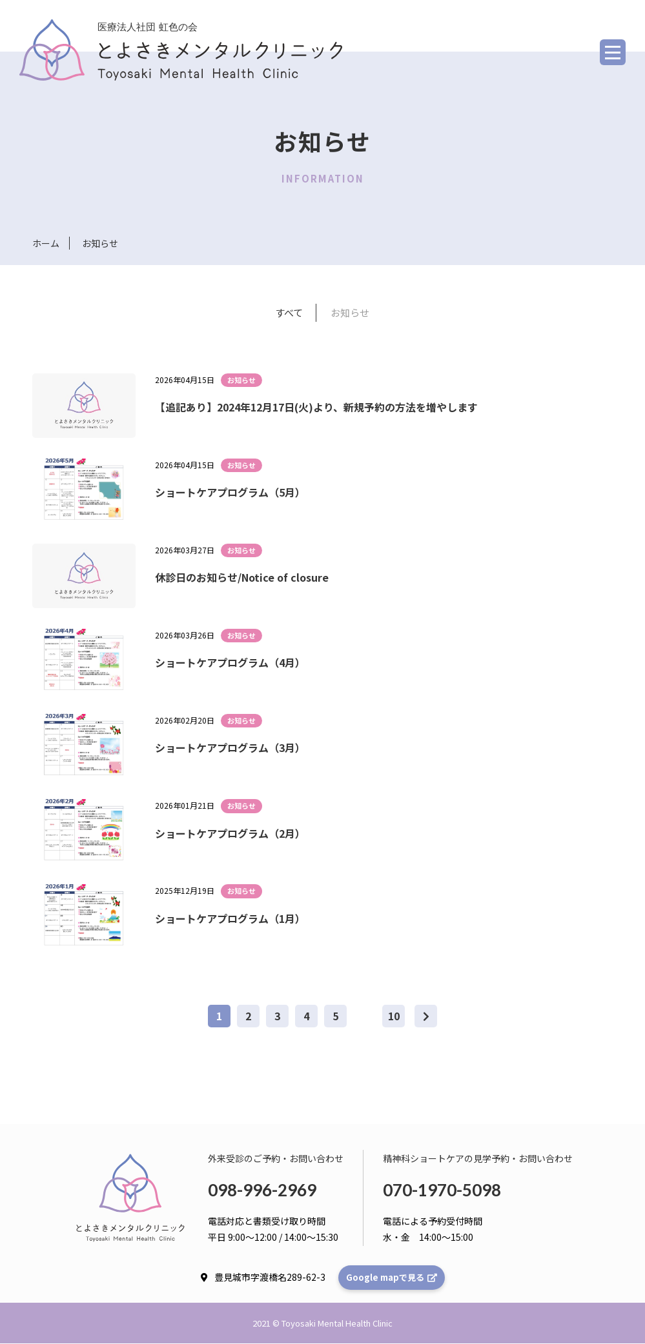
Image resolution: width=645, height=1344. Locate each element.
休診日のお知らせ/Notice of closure (242, 578)
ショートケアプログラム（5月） (230, 492)
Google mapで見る (391, 1278)
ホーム (45, 243)
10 (394, 1016)
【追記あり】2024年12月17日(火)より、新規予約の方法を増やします (316, 407)
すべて (289, 312)
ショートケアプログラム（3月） (230, 748)
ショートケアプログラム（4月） (230, 663)
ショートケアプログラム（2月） (230, 833)
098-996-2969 (262, 1190)
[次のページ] (426, 1016)
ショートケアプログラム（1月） (230, 918)
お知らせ (350, 312)
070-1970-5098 (442, 1190)
